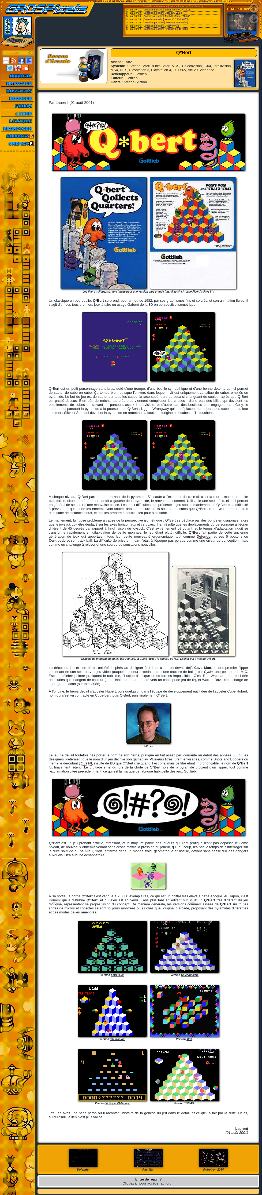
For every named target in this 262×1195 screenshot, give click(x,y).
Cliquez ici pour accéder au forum (148, 1183)
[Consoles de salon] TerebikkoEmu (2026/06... (167, 16)
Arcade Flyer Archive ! (197, 291)
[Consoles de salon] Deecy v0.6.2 (161, 25)
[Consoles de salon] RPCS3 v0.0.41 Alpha (165, 29)
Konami (55, 900)
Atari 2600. (117, 975)
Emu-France (196, 6)
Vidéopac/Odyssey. (117, 1103)
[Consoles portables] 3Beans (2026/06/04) (165, 22)
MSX (193, 900)
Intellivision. (117, 1039)
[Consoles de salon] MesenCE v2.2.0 (162, 13)
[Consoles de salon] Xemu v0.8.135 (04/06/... (167, 19)
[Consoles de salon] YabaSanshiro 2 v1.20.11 (167, 9)
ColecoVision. (190, 975)
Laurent (62, 102)
